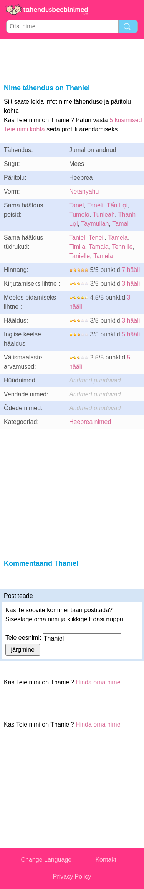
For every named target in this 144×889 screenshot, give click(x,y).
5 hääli (131, 334)
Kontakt (105, 859)
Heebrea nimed (90, 422)
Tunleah (104, 214)
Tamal (120, 223)
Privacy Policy (72, 876)
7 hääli (131, 270)
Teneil (97, 237)
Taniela (103, 256)
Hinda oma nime (98, 682)
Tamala (99, 246)
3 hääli (131, 283)
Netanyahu (84, 191)
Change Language (46, 859)
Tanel (76, 205)
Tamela (118, 237)
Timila (77, 246)
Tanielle (79, 256)
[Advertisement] (72, 60)
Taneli (95, 205)
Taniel (77, 237)
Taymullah (95, 223)
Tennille (122, 246)
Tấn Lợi (117, 205)
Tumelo (79, 214)
